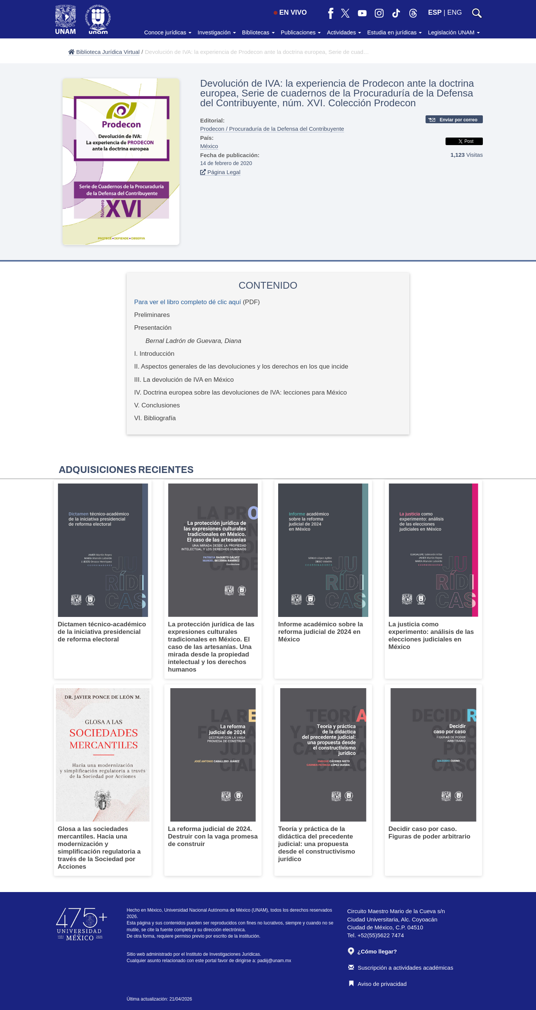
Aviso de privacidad (377, 984)
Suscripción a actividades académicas (400, 967)
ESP (435, 12)
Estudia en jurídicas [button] (394, 32)
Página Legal (220, 172)
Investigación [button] (217, 32)
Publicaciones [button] (301, 32)
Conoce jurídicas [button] (167, 32)
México (209, 146)
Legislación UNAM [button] (454, 32)
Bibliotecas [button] (258, 32)
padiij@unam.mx (274, 960)
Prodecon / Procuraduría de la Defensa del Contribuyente (272, 128)
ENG (454, 12)
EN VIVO (290, 12)
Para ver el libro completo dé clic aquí (187, 302)
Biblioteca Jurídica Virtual (103, 52)
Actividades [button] (344, 32)
